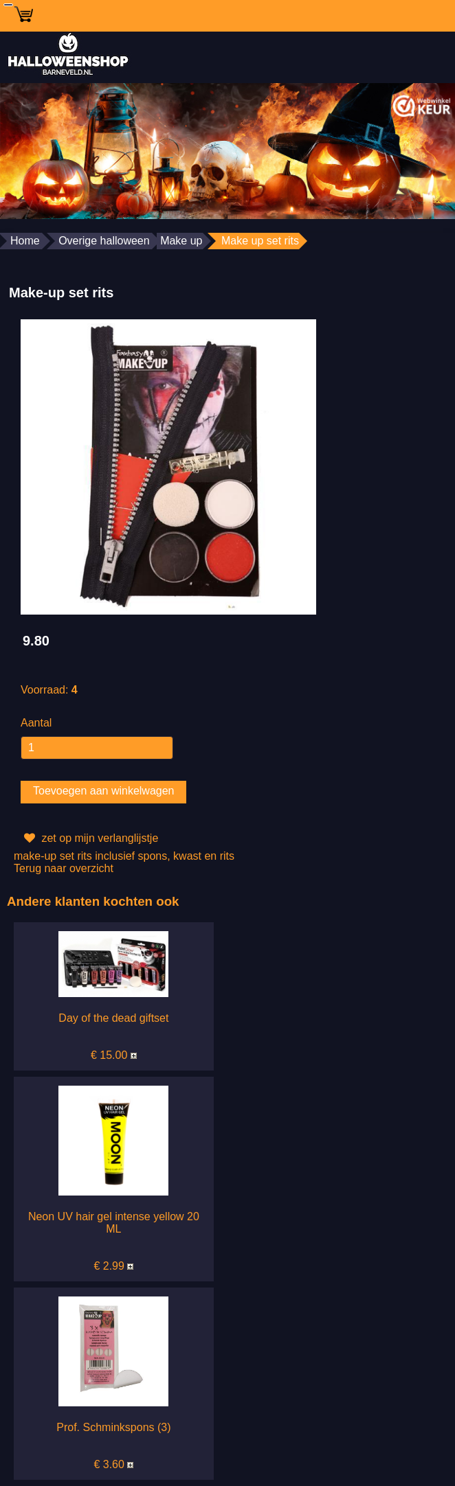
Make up (181, 241)
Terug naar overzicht (63, 868)
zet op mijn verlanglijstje (89, 838)
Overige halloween (104, 241)
